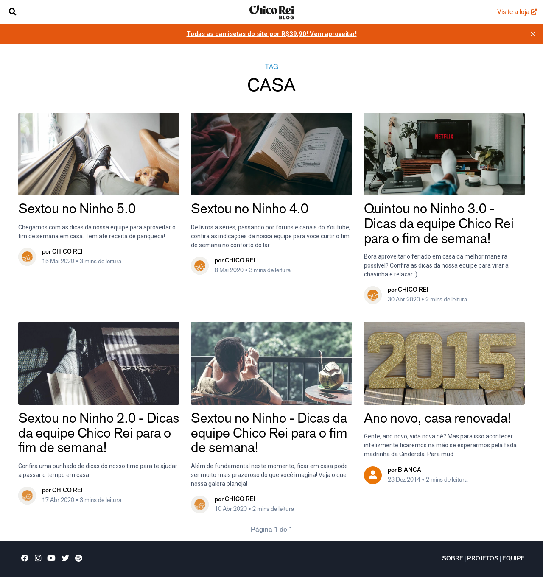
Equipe (513, 559)
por (62, 252)
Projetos (482, 559)
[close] (533, 34)
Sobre (452, 559)
